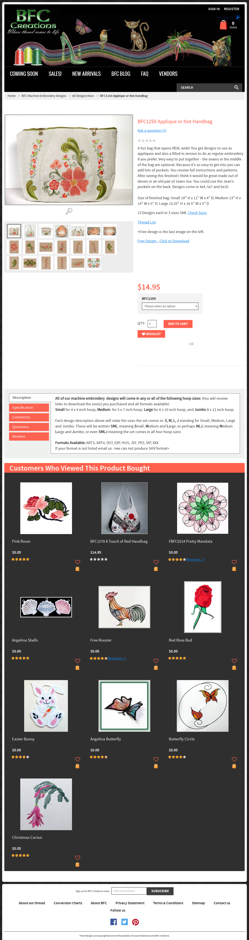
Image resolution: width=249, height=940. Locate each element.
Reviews (18, 436)
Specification (22, 407)
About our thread (32, 903)
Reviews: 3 (195, 559)
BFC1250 (149, 299)
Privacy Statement (130, 903)
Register (231, 9)
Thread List (147, 222)
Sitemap (198, 903)
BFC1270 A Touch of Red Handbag (119, 541)
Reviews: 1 (117, 658)
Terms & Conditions (168, 903)
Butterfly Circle (181, 739)
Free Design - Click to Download (163, 241)
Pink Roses (21, 541)
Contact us (222, 903)
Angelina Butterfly (105, 739)
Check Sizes (197, 212)
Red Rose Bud (180, 640)
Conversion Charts (68, 903)
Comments (21, 417)
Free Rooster (101, 640)
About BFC (99, 903)
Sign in (214, 9)
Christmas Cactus (27, 838)
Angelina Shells (25, 640)
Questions (20, 426)
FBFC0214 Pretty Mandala (190, 541)
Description (22, 397)
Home (12, 96)
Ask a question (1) (152, 130)
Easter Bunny (23, 739)
